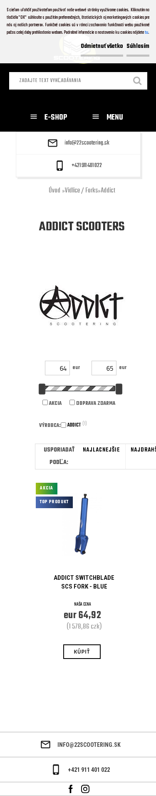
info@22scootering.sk (86, 143)
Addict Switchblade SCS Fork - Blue (84, 582)
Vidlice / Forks (81, 190)
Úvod (54, 190)
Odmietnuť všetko (102, 46)
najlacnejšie (101, 450)
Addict (108, 190)
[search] (137, 81)
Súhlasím (137, 46)
